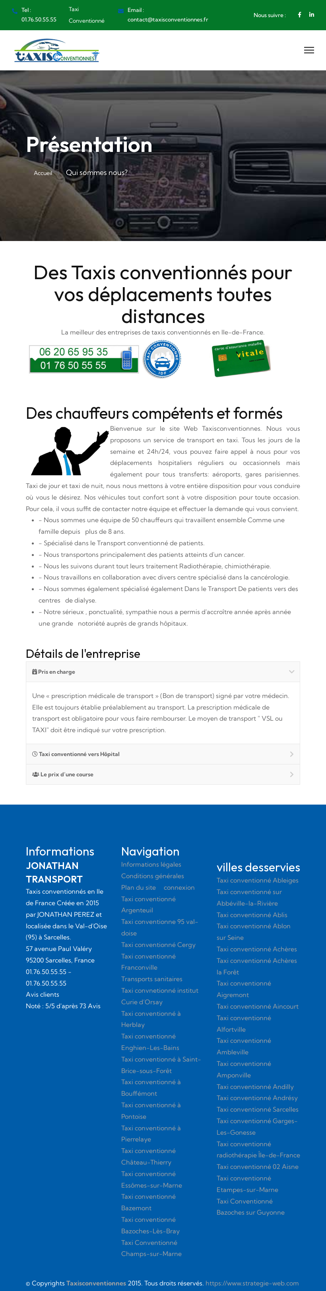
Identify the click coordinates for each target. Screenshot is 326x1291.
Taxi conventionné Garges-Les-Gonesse (257, 1126)
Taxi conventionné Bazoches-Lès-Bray (150, 1225)
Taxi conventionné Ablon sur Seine (254, 931)
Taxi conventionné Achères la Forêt (257, 966)
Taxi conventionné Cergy (158, 945)
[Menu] (309, 50)
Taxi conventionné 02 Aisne (258, 1166)
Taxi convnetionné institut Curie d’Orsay (159, 996)
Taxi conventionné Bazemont (148, 1202)
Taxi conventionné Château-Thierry (148, 1156)
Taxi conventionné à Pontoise (151, 1110)
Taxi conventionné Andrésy (257, 1098)
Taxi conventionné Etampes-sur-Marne (247, 1184)
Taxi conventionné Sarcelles (258, 1109)
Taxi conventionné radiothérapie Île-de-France (258, 1149)
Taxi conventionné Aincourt (258, 1006)
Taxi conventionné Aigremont (244, 989)
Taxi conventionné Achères (257, 949)
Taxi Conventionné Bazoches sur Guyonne (251, 1207)
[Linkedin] (311, 14)
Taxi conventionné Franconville (148, 962)
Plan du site (138, 887)
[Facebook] (299, 14)
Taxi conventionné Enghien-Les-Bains (150, 1042)
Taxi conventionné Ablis (252, 915)
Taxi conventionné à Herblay (151, 1019)
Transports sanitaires (151, 979)
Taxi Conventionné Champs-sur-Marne (151, 1248)
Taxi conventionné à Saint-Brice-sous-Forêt (161, 1065)
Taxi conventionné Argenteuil (148, 904)
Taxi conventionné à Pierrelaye (151, 1133)
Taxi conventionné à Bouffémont (151, 1087)
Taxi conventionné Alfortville (244, 1023)
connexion (179, 887)
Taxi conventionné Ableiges (258, 880)
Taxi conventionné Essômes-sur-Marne (151, 1179)
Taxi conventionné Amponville (244, 1069)
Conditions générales (152, 876)
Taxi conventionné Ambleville (244, 1046)
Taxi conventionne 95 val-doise (159, 927)
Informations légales (151, 864)
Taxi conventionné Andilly (255, 1087)
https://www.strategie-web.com (252, 1283)
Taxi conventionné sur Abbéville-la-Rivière (249, 897)
